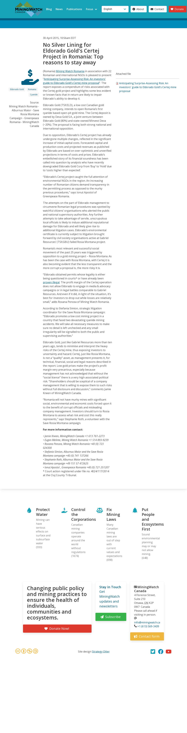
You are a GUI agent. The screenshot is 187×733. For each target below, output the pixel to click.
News (59, 9)
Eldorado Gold (17, 89)
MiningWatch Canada (146, 589)
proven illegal (51, 282)
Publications (74, 9)
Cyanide (34, 94)
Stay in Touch (110, 587)
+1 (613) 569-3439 (148, 626)
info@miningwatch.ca (147, 622)
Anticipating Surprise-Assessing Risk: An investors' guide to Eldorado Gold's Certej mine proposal (147, 87)
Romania (32, 89)
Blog (49, 9)
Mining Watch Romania (70, 71)
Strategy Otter (101, 651)
